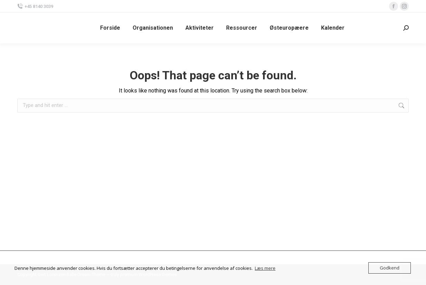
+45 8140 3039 (35, 6)
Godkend (389, 268)
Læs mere (265, 268)
